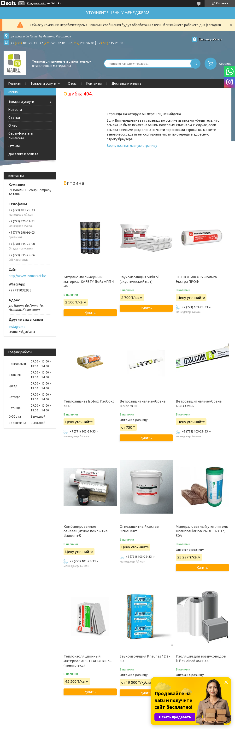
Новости (15, 110)
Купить (90, 312)
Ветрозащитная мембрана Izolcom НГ (142, 403)
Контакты (94, 83)
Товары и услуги (43, 83)
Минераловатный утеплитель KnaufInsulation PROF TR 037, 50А (202, 531)
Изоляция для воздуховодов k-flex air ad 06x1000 (201, 658)
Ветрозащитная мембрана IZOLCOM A (199, 403)
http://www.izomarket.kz (27, 276)
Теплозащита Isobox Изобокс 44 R (89, 403)
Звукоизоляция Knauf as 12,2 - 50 (145, 658)
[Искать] (195, 64)
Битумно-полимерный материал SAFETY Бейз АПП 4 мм (89, 281)
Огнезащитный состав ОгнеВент (139, 528)
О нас (72, 83)
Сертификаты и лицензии (20, 135)
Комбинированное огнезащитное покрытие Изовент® (86, 531)
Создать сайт (36, 3)
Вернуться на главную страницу (132, 146)
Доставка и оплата (126, 83)
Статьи (14, 117)
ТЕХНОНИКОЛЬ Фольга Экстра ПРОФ (196, 279)
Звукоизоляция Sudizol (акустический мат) (139, 279)
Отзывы (14, 146)
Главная (14, 83)
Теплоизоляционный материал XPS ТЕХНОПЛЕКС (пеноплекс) (88, 660)
